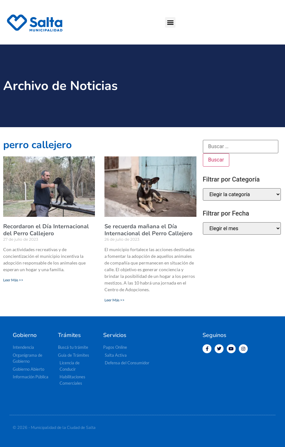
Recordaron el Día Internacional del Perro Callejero (46, 230)
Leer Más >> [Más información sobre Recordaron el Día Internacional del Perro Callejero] (13, 280)
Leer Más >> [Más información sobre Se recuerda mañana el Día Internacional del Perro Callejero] (114, 300)
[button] (170, 22)
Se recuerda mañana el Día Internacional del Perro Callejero (148, 230)
